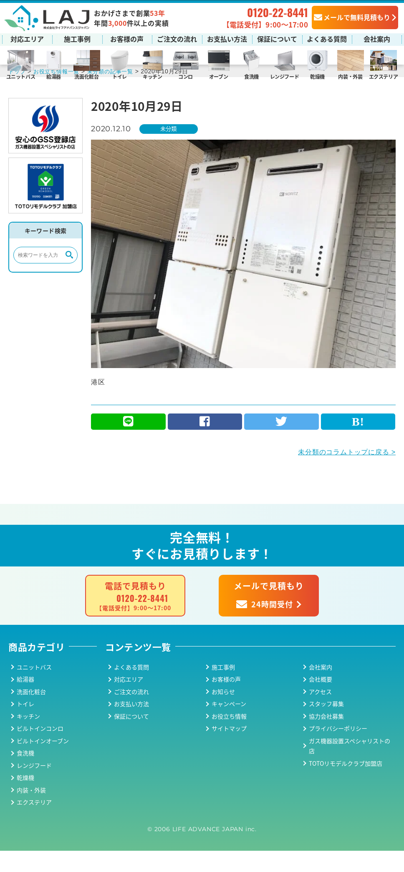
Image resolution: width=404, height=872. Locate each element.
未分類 (170, 149)
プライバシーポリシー (338, 749)
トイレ (119, 76)
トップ (17, 91)
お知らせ (223, 712)
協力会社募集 (326, 737)
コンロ (185, 76)
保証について (277, 38)
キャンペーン (229, 725)
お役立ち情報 (229, 737)
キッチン (152, 76)
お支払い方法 (227, 38)
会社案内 (377, 38)
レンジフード (284, 76)
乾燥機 (317, 76)
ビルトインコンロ (40, 749)
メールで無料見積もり (352, 17)
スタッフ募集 (326, 725)
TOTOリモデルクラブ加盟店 (345, 784)
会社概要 (320, 700)
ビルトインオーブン (43, 761)
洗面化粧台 (86, 76)
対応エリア (27, 38)
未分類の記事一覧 (116, 91)
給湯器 (53, 76)
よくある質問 (327, 38)
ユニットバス (20, 76)
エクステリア (383, 76)
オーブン (218, 76)
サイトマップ (229, 749)
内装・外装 (350, 76)
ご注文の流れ (177, 38)
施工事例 (77, 38)
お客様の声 (127, 38)
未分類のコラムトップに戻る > (347, 472)
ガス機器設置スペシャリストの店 (349, 766)
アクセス (320, 712)
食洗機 (251, 76)
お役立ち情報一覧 (59, 91)
